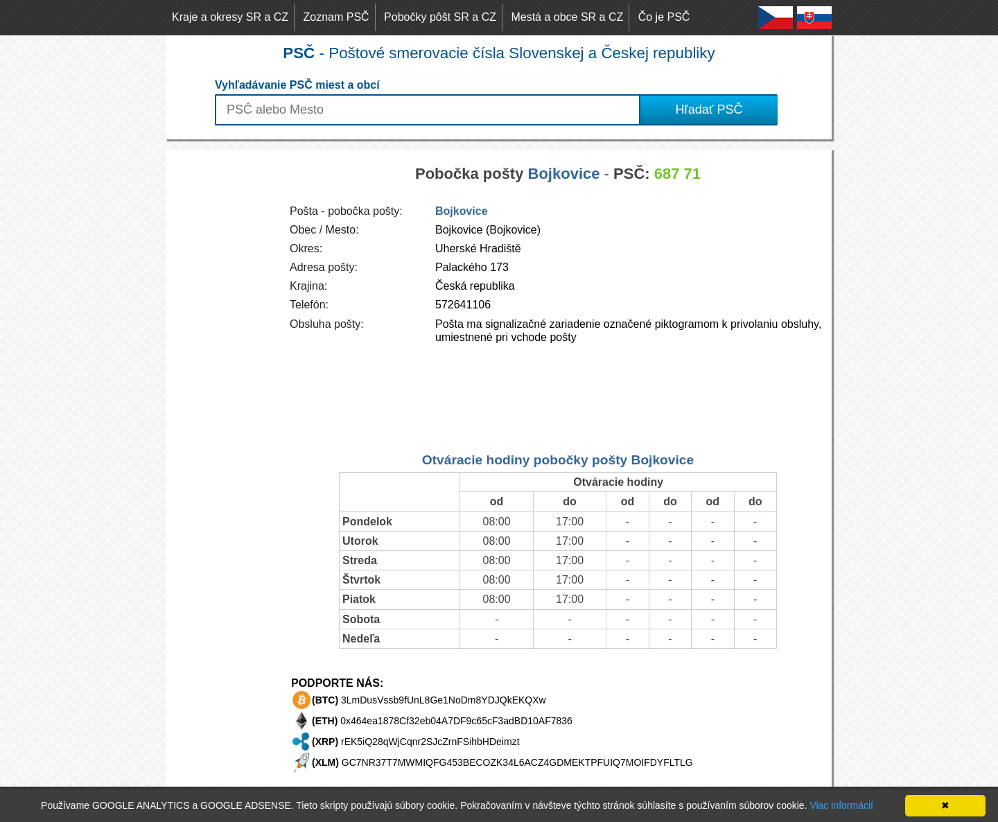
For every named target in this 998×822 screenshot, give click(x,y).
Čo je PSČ (664, 17)
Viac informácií (841, 805)
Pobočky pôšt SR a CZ (440, 17)
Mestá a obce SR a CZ (567, 17)
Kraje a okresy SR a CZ (230, 17)
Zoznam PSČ (336, 17)
